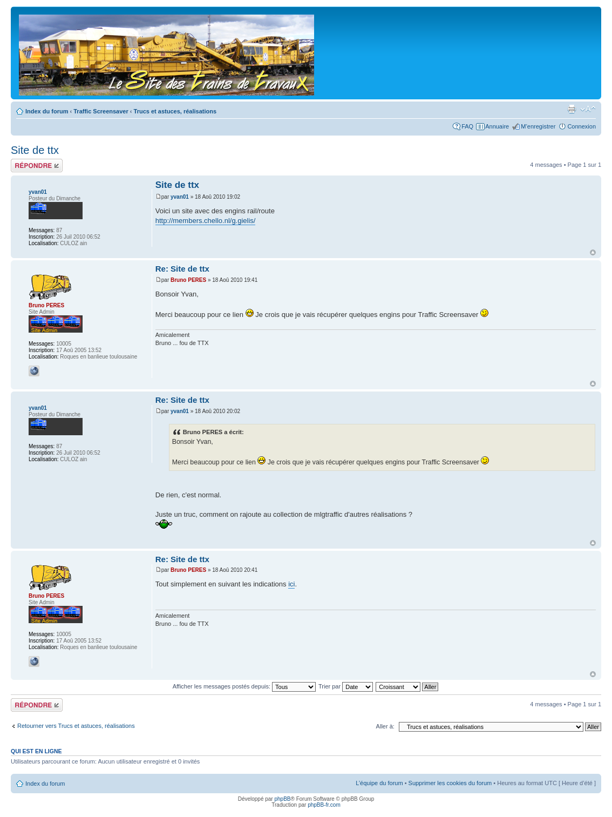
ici (291, 584)
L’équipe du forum (379, 783)
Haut (593, 252)
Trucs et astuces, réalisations (175, 111)
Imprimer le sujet (571, 109)
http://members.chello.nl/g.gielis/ (205, 221)
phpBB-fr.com (324, 805)
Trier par (345, 686)
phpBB (282, 799)
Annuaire (497, 126)
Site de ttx (35, 150)
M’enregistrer (538, 126)
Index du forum (46, 111)
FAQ (467, 126)
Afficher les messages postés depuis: (244, 686)
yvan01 (180, 197)
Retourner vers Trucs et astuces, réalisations (76, 726)
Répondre (37, 165)
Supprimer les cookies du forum (450, 783)
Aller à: (385, 726)
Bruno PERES (188, 280)
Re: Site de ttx (182, 268)
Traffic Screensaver (100, 111)
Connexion (581, 126)
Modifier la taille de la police (588, 109)
